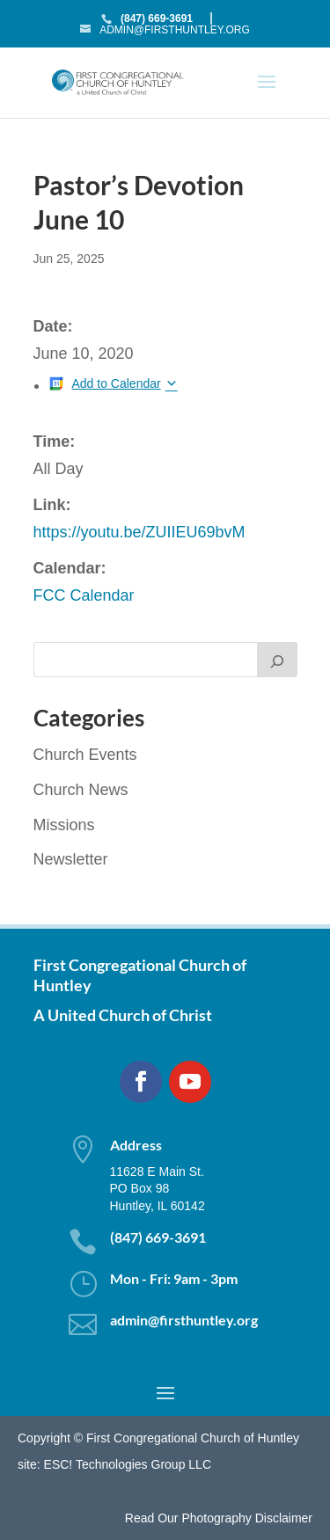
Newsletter (70, 859)
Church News (80, 790)
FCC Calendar (84, 595)
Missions (64, 825)
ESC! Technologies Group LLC (127, 1464)
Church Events (85, 754)
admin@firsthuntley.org (184, 1319)
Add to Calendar (116, 383)
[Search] (277, 659)
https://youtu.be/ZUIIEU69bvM (139, 532)
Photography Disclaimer (246, 1518)
